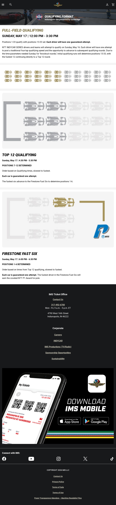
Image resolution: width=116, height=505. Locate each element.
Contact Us (58, 299)
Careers (58, 335)
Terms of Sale (58, 487)
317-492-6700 (58, 305)
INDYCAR (58, 341)
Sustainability (58, 358)
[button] (3, 5)
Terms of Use (58, 493)
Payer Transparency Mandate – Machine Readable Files (58, 498)
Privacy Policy (58, 482)
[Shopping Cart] (113, 4)
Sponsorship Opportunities (58, 352)
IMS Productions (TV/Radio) (58, 347)
